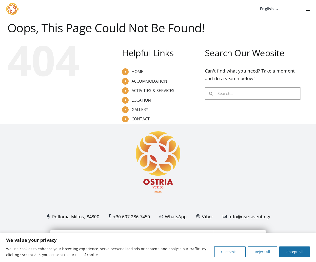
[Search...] (252, 93)
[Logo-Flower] (12, 5)
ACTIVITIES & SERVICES (153, 90)
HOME (137, 71)
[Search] (211, 93)
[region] (158, 247)
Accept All (294, 251)
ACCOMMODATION (149, 81)
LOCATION (141, 100)
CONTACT (141, 119)
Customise (229, 251)
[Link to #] (308, 9)
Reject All (262, 251)
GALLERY (140, 109)
